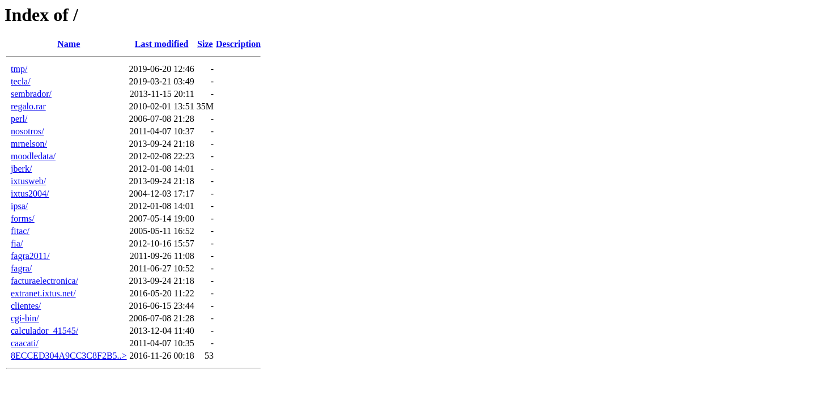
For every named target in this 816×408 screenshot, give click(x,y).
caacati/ (25, 343)
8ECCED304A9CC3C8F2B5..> (69, 355)
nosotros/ (27, 131)
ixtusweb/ (28, 181)
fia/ (17, 243)
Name (68, 44)
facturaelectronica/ (44, 281)
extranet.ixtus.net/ (43, 293)
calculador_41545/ (44, 330)
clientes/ (26, 306)
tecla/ (21, 81)
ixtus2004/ (30, 193)
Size (205, 44)
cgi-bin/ (25, 318)
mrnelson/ (29, 143)
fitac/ (20, 231)
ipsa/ (19, 206)
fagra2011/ (30, 256)
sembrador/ (31, 94)
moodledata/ (33, 156)
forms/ (23, 218)
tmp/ (19, 69)
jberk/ (21, 168)
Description (238, 44)
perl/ (19, 119)
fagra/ (21, 268)
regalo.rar (28, 106)
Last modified (162, 44)
